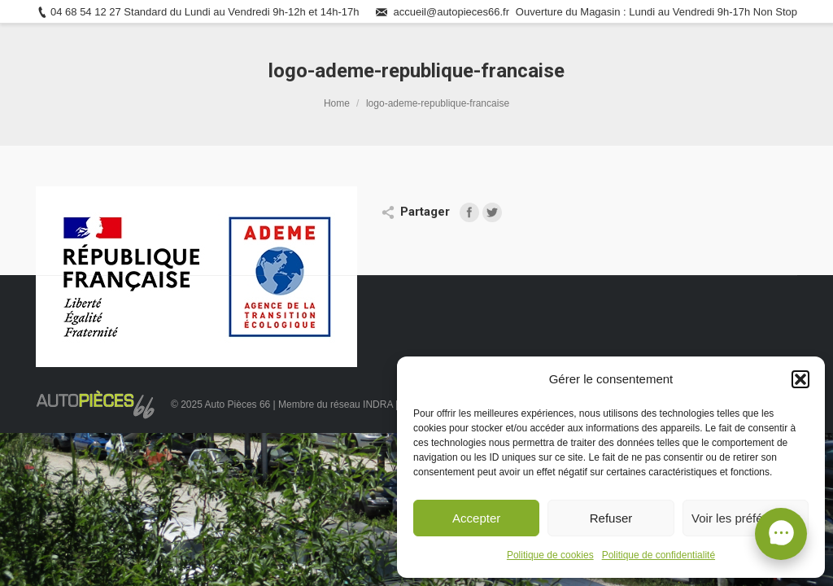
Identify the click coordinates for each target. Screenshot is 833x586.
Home (337, 103)
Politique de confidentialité (658, 555)
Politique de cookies (550, 555)
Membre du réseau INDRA (336, 404)
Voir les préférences (745, 518)
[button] (800, 379)
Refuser (611, 518)
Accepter (476, 518)
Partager (425, 211)
